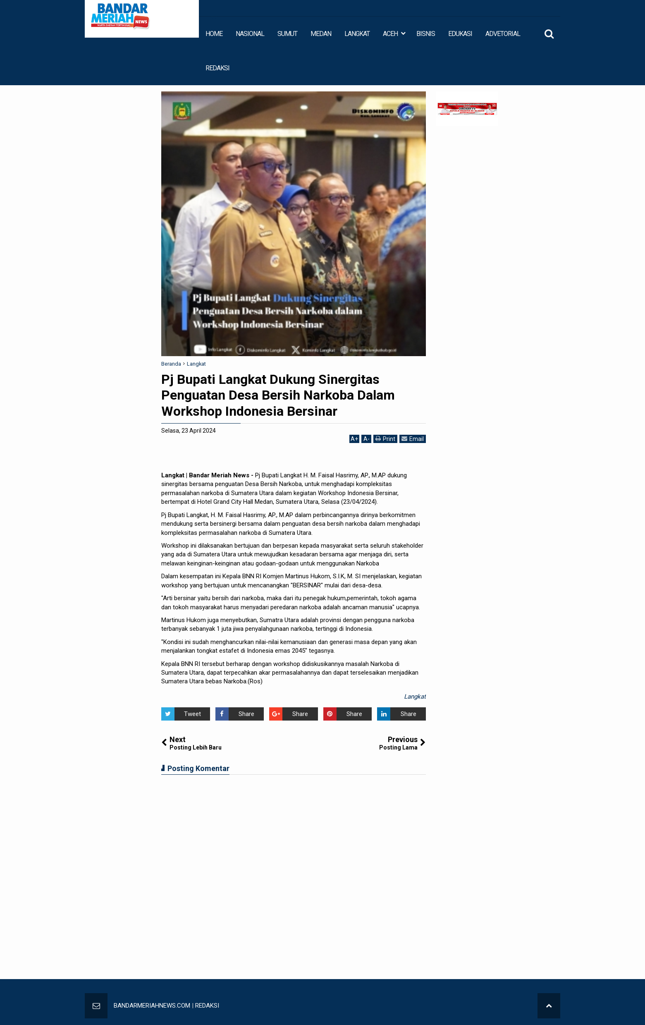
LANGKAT (357, 34)
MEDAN (321, 34)
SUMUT (287, 34)
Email (412, 439)
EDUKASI (460, 34)
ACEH (390, 34)
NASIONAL (250, 34)
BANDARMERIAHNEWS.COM (152, 1005)
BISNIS (425, 34)
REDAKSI (217, 68)
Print (385, 439)
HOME (213, 34)
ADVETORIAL (502, 34)
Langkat (415, 696)
